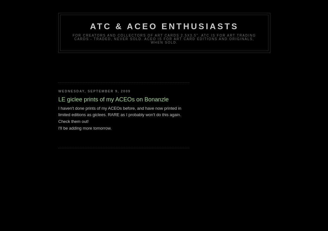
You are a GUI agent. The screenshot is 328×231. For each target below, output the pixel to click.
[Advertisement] (133, 65)
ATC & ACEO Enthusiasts (164, 26)
